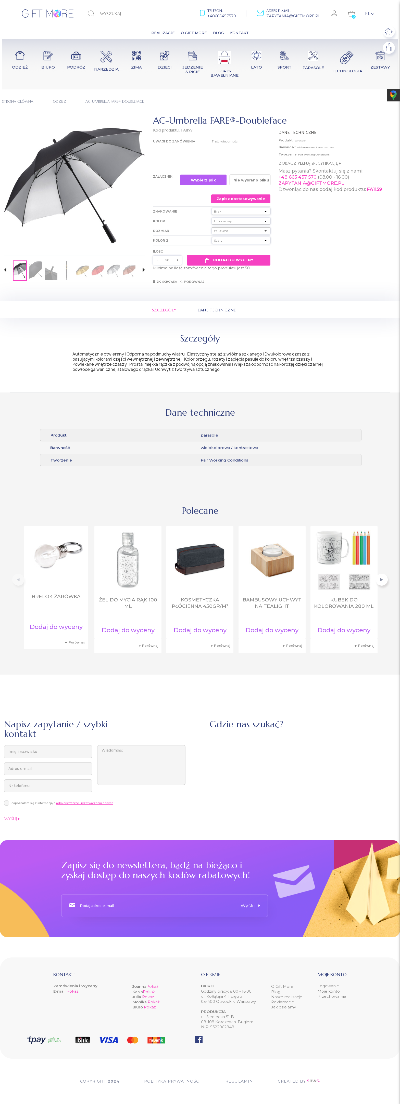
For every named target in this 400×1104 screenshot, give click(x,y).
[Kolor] (241, 221)
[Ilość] (167, 260)
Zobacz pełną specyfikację (310, 163)
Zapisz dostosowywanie (241, 198)
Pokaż (73, 991)
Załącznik (162, 176)
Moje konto (329, 991)
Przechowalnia (332, 996)
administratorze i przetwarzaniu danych (84, 803)
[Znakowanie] (241, 211)
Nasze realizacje (286, 996)
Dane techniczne (217, 309)
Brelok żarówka (56, 596)
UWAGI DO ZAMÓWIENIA (174, 141)
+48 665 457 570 (298, 177)
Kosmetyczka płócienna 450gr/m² (200, 603)
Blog (275, 991)
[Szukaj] (119, 13)
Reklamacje (282, 1002)
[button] (5, 270)
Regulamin (239, 1081)
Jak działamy (283, 1007)
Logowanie (328, 985)
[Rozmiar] (241, 230)
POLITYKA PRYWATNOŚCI (172, 1081)
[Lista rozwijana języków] (369, 13)
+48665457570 (221, 16)
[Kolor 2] (241, 240)
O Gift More (282, 986)
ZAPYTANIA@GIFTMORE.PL (311, 183)
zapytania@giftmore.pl (293, 16)
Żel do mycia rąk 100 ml (128, 603)
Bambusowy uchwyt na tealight (272, 603)
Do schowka (165, 281)
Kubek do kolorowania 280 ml (344, 603)
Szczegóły (164, 309)
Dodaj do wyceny (228, 260)
